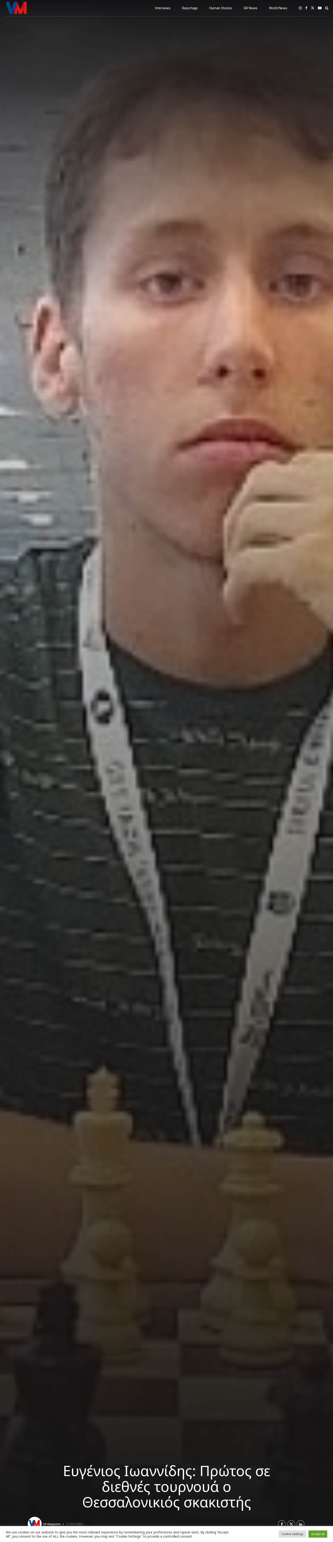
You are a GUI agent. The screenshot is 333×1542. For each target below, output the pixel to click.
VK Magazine (52, 1524)
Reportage (190, 8)
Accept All (317, 1534)
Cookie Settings (292, 1534)
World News (278, 8)
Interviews (162, 8)
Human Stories (220, 8)
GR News (250, 8)
